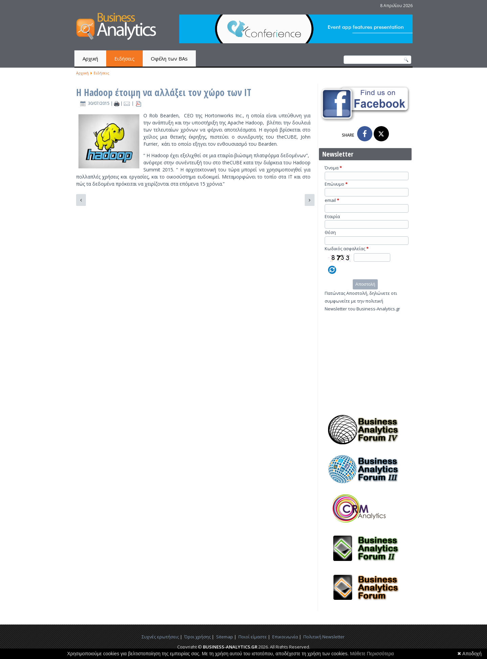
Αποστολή (365, 284)
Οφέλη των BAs (169, 58)
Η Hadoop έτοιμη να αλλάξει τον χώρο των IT (163, 92)
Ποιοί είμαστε (252, 637)
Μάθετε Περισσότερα (372, 653)
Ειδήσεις (124, 58)
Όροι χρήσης (197, 637)
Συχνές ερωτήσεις (160, 637)
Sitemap (224, 637)
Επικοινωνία (285, 637)
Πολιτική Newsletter (324, 637)
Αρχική (90, 58)
